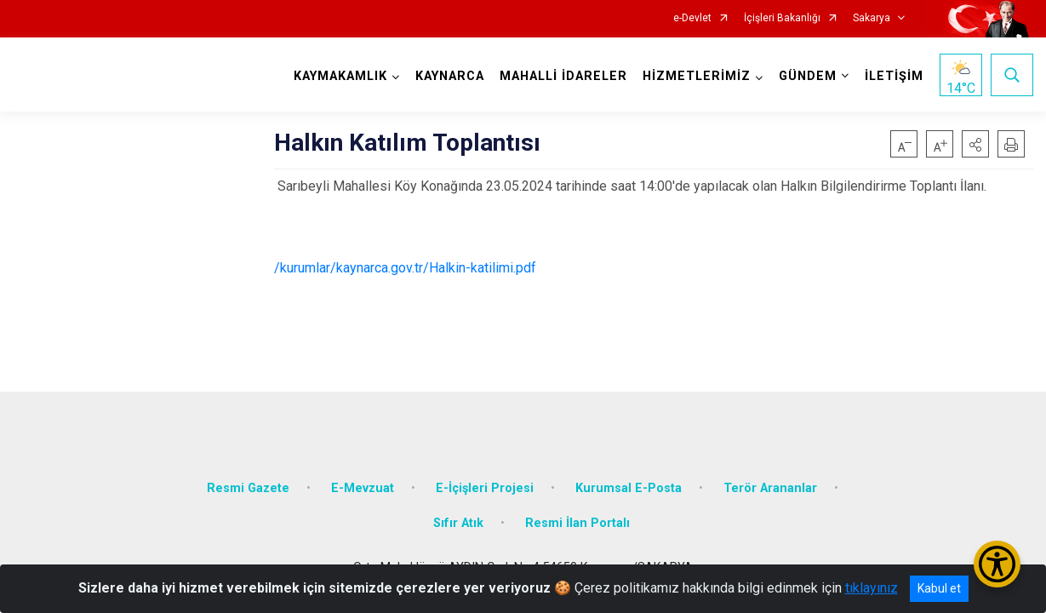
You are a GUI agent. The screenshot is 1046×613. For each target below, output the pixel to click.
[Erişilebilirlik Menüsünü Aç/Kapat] (997, 564)
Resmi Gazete (248, 487)
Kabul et (939, 588)
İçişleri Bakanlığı (782, 18)
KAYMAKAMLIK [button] (340, 76)
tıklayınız (871, 588)
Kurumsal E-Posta (628, 487)
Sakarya (871, 18)
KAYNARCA (449, 76)
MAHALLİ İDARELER (563, 76)
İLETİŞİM (894, 76)
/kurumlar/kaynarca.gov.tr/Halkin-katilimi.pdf (405, 268)
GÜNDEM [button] (808, 76)
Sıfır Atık (458, 523)
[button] (975, 144)
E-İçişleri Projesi (485, 487)
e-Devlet (692, 18)
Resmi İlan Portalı (577, 523)
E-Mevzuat (362, 487)
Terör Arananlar (770, 487)
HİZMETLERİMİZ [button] (697, 76)
